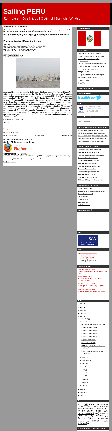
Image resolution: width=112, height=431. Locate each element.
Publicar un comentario (10, 132)
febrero (84, 382)
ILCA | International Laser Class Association (91, 133)
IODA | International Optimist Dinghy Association (93, 136)
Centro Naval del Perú (85, 188)
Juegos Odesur (85, 406)
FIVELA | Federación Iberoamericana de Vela (92, 63)
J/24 (8, 122)
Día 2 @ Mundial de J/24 (89, 333)
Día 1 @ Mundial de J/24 (89, 336)
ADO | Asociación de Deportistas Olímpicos (91, 75)
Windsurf (82, 423)
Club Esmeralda (83, 196)
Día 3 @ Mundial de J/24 (89, 330)
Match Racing (83, 416)
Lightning (102, 413)
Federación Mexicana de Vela (87, 169)
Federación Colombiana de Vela (88, 158)
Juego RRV (81, 83)
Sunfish (95, 421)
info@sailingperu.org (9, 162)
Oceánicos (99, 416)
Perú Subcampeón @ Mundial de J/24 (93, 324)
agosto (84, 363)
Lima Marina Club (83, 199)
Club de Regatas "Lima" (85, 194)
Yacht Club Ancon (83, 202)
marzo (84, 379)
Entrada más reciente (10, 135)
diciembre (85, 319)
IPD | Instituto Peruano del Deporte (88, 77)
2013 (82, 310)
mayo (84, 373)
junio (83, 370)
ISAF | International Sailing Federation (89, 53)
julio (83, 366)
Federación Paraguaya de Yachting (89, 171)
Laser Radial (94, 411)
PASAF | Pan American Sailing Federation (91, 56)
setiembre (85, 360)
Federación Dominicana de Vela (88, 163)
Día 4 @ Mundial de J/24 (89, 327)
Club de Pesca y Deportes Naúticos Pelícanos (92, 191)
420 (79, 404)
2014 (82, 307)
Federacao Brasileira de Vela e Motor (89, 149)
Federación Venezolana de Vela (87, 177)
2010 (82, 389)
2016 (82, 304)
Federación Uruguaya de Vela (87, 174)
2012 (82, 313)
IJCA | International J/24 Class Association (91, 130)
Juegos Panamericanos (85, 408)
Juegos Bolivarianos (101, 404)
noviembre (85, 322)
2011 (82, 316)
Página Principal (39, 135)
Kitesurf (99, 408)
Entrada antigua (67, 135)
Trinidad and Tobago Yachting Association (90, 180)
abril (83, 376)
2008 (82, 395)
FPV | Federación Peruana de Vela (88, 69)
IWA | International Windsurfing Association (91, 141)
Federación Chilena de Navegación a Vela (91, 155)
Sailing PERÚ (24, 11)
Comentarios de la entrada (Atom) (22, 139)
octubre (84, 357)
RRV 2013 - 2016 (83, 80)
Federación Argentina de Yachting (88, 152)
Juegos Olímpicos (99, 406)
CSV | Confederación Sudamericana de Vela (91, 66)
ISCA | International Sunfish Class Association (92, 138)
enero (84, 385)
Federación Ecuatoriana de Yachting (89, 166)
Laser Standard (86, 413)
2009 (82, 392)
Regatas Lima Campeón (88, 340)
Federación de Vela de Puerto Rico (88, 161)
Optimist (82, 418)
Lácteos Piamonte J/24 (88, 343)
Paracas (97, 418)
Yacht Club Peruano (84, 205)
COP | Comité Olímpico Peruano (88, 72)
